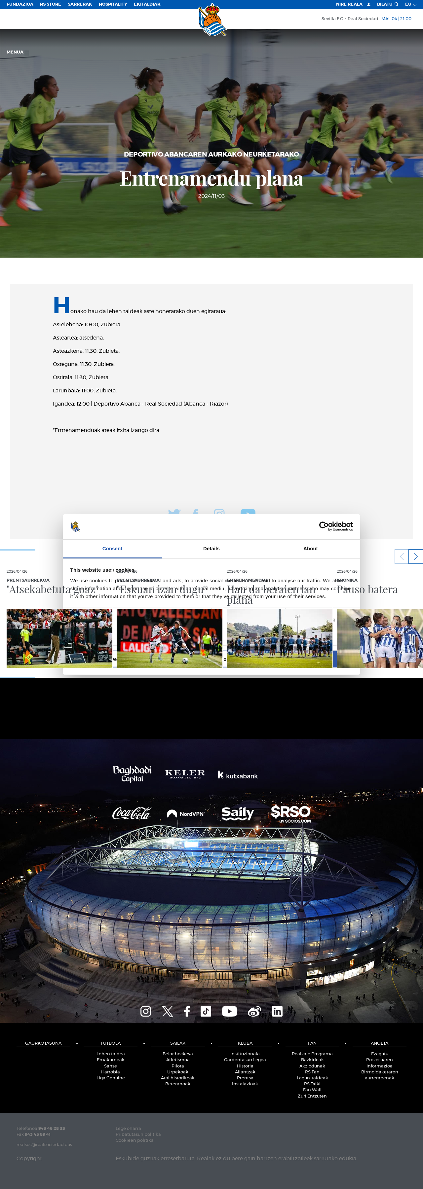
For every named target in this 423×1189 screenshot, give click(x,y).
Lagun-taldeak (312, 1078)
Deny (116, 659)
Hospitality (113, 4)
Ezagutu (379, 1054)
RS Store (50, 4)
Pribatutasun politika (138, 1135)
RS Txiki (312, 1084)
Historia (245, 1066)
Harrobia (110, 1072)
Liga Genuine (110, 1078)
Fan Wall (312, 1090)
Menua (18, 52)
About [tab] (310, 548)
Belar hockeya (178, 1054)
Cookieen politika (135, 1140)
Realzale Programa (312, 1054)
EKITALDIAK (147, 4)
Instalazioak (245, 1084)
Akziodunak (312, 1066)
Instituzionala (245, 1054)
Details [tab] (211, 548)
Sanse (110, 1066)
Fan (312, 1043)
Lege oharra (128, 1129)
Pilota (178, 1066)
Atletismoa (178, 1060)
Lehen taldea (110, 1054)
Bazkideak (312, 1060)
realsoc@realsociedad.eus (44, 1145)
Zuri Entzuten (312, 1096)
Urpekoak (177, 1072)
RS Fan (312, 1072)
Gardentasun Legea (245, 1060)
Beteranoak (177, 1084)
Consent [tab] (112, 548)
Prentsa (245, 1078)
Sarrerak (80, 4)
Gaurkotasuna (43, 1043)
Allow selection (211, 659)
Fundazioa (20, 4)
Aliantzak (245, 1072)
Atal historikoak (178, 1078)
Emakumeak (111, 1060)
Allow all (306, 659)
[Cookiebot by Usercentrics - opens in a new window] (324, 526)
